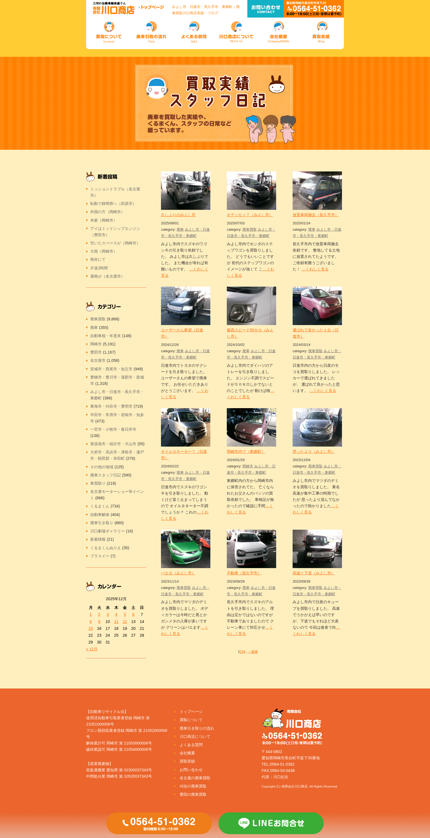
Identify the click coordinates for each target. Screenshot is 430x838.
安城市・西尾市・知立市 (111, 369)
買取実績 (187, 761)
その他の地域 (101, 467)
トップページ (191, 711)
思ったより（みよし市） (314, 451)
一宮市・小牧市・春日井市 (113, 429)
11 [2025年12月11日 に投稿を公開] (116, 621)
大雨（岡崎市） (103, 251)
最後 (254, 652)
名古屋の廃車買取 (195, 778)
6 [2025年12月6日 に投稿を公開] (133, 614)
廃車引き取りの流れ (197, 728)
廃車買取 (249, 229)
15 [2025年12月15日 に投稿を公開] (91, 628)
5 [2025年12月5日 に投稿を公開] (125, 614)
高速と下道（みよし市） (314, 573)
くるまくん (99, 506)
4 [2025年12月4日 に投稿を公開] (116, 614)
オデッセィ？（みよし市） (250, 215)
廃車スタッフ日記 (105, 475)
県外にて (98, 259)
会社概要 (187, 753)
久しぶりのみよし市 (178, 215)
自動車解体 (99, 514)
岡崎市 (247, 466)
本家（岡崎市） (103, 220)
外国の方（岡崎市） (107, 212)
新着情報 (98, 539)
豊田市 (96, 352)
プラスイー (99, 556)
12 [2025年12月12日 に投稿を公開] (125, 621)
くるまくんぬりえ (105, 548)
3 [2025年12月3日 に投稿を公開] (108, 614)
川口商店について (195, 736)
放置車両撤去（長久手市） (316, 215)
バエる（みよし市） (178, 573)
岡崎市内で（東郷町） (246, 451)
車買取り (98, 483)
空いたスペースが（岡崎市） (115, 243)
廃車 (180, 229)
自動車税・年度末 (105, 336)
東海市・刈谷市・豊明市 (111, 406)
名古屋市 (98, 360)
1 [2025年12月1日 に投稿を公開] (91, 614)
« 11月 (92, 649)
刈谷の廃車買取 (193, 786)
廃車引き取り (101, 523)
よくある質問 (191, 745)
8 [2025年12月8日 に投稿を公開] (91, 621)
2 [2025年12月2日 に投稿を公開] (99, 614)
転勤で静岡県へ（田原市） (113, 203)
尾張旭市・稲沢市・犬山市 (113, 444)
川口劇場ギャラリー (107, 531)
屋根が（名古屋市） (107, 276)
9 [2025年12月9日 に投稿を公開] (99, 621)
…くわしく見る (314, 269)
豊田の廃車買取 (193, 794)
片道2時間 (99, 268)
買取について (191, 720)
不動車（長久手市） (244, 573)
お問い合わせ (191, 770)
